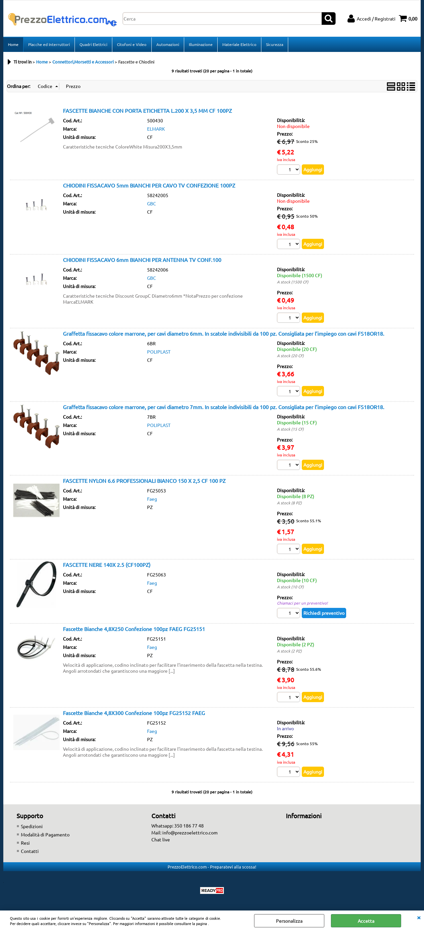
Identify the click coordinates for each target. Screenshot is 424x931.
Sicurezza (274, 44)
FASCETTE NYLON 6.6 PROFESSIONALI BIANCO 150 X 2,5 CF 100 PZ (144, 481)
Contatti (30, 852)
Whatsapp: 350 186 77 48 (177, 826)
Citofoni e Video (131, 44)
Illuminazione (200, 44)
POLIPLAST (159, 352)
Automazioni (167, 44)
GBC (151, 204)
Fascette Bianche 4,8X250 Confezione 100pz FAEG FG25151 (134, 629)
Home (13, 44)
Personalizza (289, 921)
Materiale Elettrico (239, 44)
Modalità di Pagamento (45, 835)
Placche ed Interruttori (49, 44)
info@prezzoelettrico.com (190, 833)
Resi (25, 844)
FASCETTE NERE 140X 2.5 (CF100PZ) (106, 565)
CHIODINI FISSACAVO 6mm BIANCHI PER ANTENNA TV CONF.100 (142, 260)
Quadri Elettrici (93, 44)
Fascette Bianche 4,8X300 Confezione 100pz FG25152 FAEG (134, 713)
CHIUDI (419, 917)
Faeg (152, 499)
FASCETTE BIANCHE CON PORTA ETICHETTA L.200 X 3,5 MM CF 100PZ (147, 111)
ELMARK (156, 129)
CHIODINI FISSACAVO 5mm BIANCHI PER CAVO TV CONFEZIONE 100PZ (149, 186)
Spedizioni (32, 827)
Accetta (366, 921)
